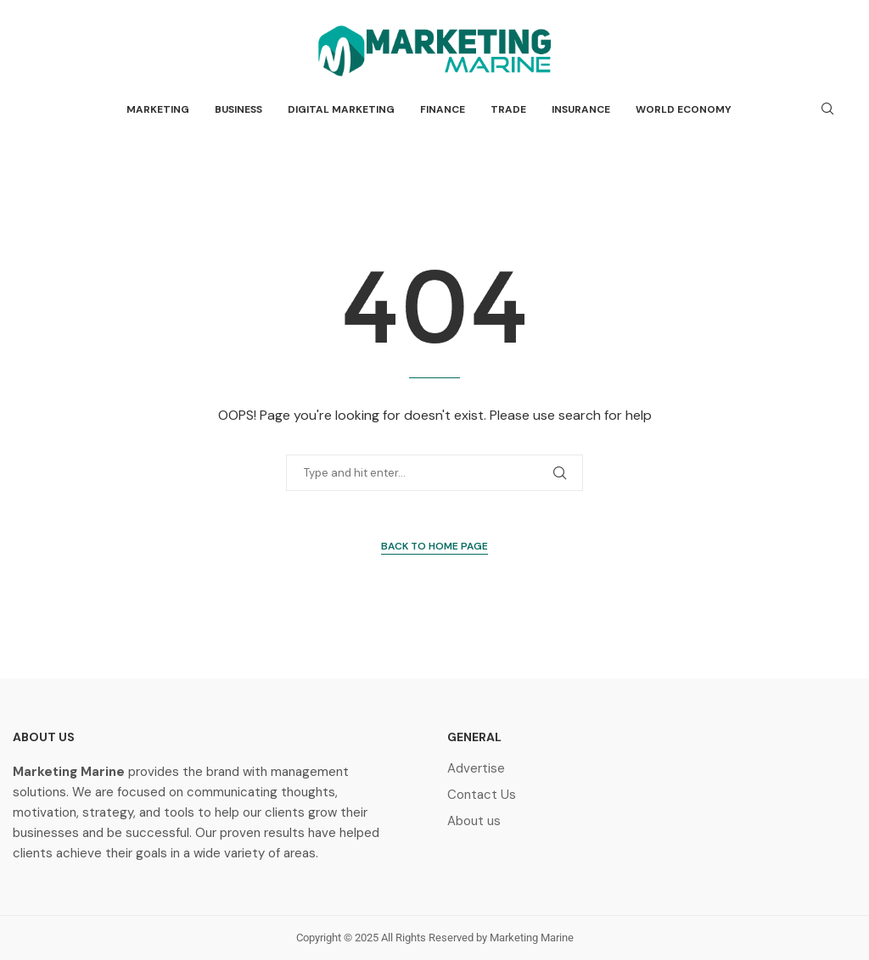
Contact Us (481, 795)
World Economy (684, 109)
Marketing (157, 109)
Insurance (581, 109)
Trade (508, 109)
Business (238, 109)
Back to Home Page (434, 546)
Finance (442, 109)
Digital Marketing (341, 109)
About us (474, 821)
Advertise (476, 768)
